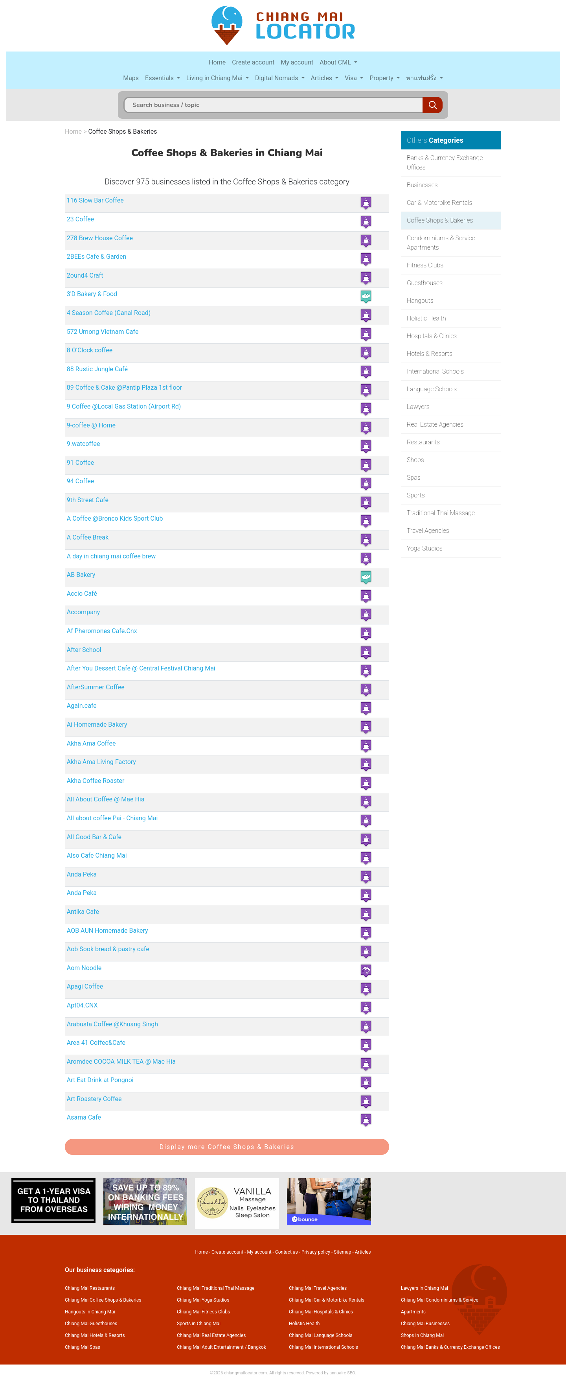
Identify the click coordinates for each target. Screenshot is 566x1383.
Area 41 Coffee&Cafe (96, 1042)
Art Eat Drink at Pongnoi (100, 1080)
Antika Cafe (83, 911)
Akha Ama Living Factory (101, 762)
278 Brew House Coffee (100, 238)
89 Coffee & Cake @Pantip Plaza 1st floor (124, 387)
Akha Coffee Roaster (96, 780)
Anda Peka (82, 874)
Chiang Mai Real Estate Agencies (211, 1335)
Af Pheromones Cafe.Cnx (102, 631)
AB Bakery (81, 574)
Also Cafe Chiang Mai (97, 855)
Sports (416, 495)
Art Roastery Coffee (94, 1099)
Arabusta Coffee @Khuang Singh (112, 1024)
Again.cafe (82, 705)
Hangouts (420, 300)
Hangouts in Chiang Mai (90, 1312)
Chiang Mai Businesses (425, 1323)
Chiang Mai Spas (82, 1347)
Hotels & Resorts (429, 353)
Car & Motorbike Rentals (439, 202)
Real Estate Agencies (435, 424)
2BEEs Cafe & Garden (96, 256)
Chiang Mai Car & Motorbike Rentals (326, 1300)
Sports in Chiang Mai (199, 1323)
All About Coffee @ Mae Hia (106, 799)
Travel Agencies (428, 530)
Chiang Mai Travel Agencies (318, 1288)
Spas (414, 477)
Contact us (286, 1252)
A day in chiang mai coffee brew (111, 556)
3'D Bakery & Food (92, 294)
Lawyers (418, 407)
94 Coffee (80, 481)
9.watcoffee (83, 443)
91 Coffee (80, 462)
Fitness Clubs (425, 265)
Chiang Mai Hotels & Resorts (95, 1335)
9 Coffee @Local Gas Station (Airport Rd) (124, 406)
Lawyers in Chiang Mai (424, 1288)
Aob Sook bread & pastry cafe (108, 949)
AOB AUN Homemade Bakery (107, 930)
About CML (336, 62)
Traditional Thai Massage (441, 513)
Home (217, 62)
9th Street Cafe (87, 500)
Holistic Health (426, 318)
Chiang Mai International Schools (323, 1347)
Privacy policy (315, 1252)
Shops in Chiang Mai (422, 1335)
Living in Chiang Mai (215, 78)
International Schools (435, 371)
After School (84, 650)
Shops (415, 460)
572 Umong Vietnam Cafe (103, 331)
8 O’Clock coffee (89, 350)
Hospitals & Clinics (432, 336)
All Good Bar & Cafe (94, 837)
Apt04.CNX (82, 1005)
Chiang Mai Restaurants (90, 1288)
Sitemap (342, 1252)
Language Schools (432, 389)
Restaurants (423, 442)
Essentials (160, 78)
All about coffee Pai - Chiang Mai (112, 818)
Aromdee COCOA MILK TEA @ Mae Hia (121, 1061)
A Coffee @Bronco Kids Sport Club (115, 518)
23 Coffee (80, 219)
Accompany (83, 612)
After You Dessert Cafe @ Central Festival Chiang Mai (141, 668)
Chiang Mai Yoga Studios (203, 1300)
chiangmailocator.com (245, 1373)
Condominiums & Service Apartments (441, 242)
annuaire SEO (342, 1373)
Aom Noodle (84, 968)
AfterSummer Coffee (96, 687)
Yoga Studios (425, 548)
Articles (322, 78)
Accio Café (82, 593)
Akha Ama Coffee (91, 743)
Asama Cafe (84, 1117)
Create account (253, 62)
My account (297, 62)
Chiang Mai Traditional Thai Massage (215, 1288)
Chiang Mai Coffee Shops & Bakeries (103, 1300)
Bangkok (257, 1347)
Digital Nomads (277, 78)
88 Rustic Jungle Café (97, 369)
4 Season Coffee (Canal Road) (109, 313)
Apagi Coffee (85, 986)
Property (382, 78)
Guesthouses (425, 283)
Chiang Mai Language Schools (321, 1335)
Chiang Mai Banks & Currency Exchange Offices (450, 1347)
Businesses (422, 185)
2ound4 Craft (85, 275)
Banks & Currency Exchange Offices (445, 162)
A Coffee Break (87, 537)
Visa (351, 78)
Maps (131, 78)
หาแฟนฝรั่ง (422, 78)
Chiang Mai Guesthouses (91, 1323)
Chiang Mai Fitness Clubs (203, 1312)
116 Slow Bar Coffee (95, 200)
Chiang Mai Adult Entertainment (210, 1347)
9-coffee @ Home (91, 425)
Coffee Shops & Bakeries (122, 131)
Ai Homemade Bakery (97, 724)
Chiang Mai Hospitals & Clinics (321, 1312)
